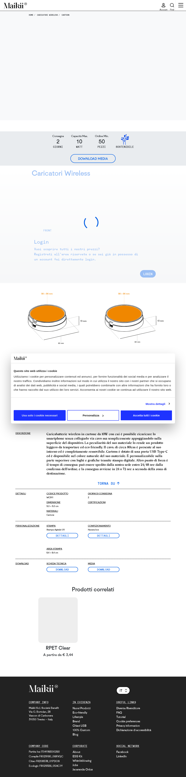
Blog (75, 734)
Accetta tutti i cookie (146, 415)
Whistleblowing (82, 760)
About (76, 752)
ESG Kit (77, 756)
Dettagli (62, 535)
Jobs (75, 765)
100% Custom (81, 730)
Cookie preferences (128, 721)
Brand (76, 721)
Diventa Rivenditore (128, 708)
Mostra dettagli (155, 403)
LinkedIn (121, 756)
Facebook (122, 752)
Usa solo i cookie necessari (40, 415)
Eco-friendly (80, 712)
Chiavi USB (79, 725)
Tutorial (121, 717)
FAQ (119, 712)
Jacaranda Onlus (83, 769)
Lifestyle (78, 717)
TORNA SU (106, 483)
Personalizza (93, 415)
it (124, 690)
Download (62, 569)
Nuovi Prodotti (81, 708)
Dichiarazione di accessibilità (133, 730)
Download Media (93, 159)
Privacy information (128, 725)
